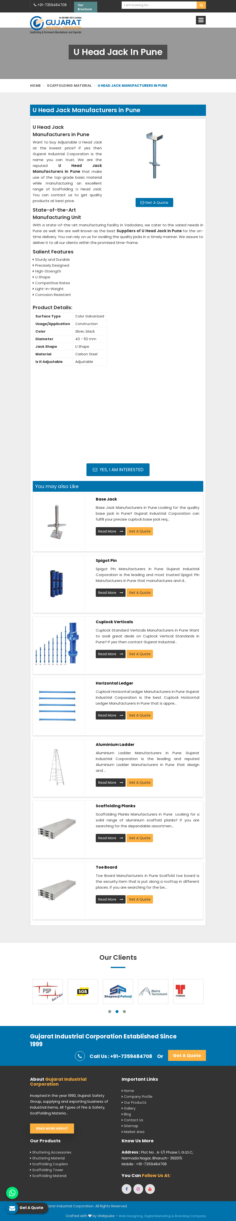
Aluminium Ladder (115, 744)
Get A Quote (154, 202)
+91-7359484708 (50, 4)
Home (35, 85)
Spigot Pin (106, 560)
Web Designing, (130, 1216)
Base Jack (106, 499)
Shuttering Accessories (50, 1152)
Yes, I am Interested (118, 470)
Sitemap (130, 1125)
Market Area (133, 1131)
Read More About (52, 1128)
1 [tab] (109, 1011)
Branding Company (190, 1216)
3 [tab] (124, 1011)
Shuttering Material (47, 1158)
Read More (110, 531)
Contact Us (132, 1120)
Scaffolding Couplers (49, 1164)
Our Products (134, 1102)
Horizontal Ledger (114, 683)
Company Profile (137, 1096)
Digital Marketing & (159, 1216)
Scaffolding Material (69, 85)
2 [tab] (117, 1011)
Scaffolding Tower (46, 1169)
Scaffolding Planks (115, 806)
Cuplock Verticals (114, 622)
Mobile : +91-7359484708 (144, 1163)
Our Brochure (85, 7)
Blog (126, 1114)
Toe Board (106, 867)
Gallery (129, 1108)
